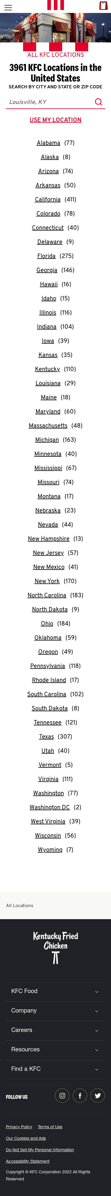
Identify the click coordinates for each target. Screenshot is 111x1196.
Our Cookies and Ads (26, 1139)
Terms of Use (50, 1127)
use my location (57, 121)
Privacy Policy (19, 1127)
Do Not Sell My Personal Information (40, 1150)
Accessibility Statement (27, 1162)
